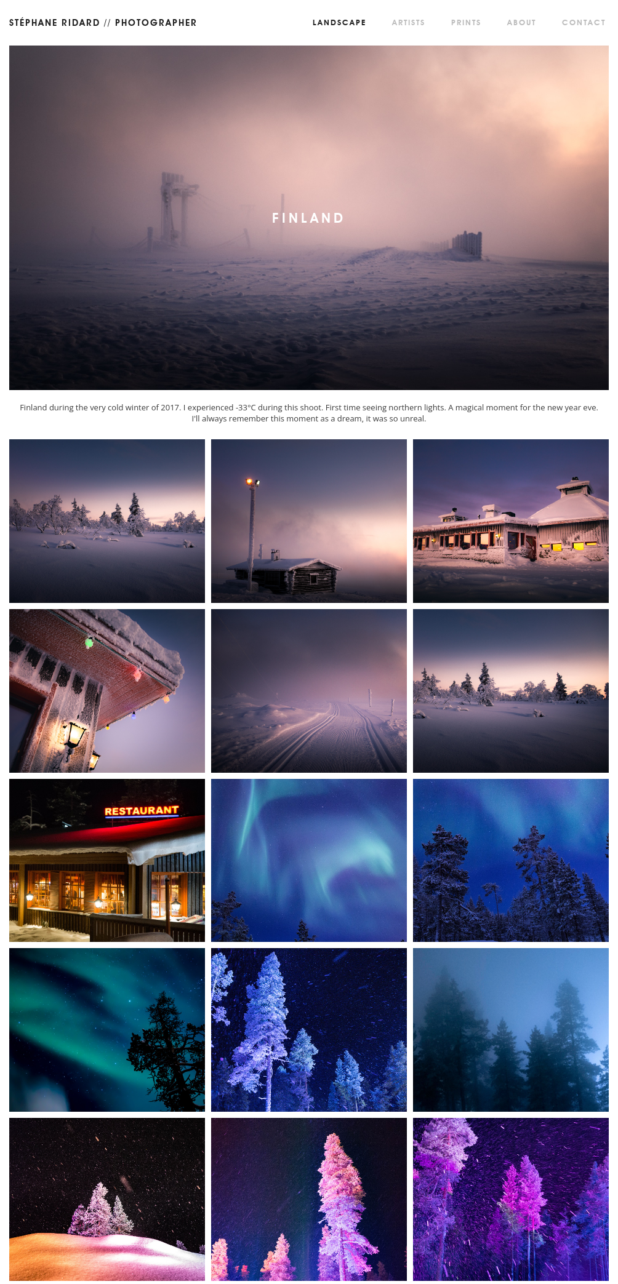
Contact (584, 22)
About (521, 22)
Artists (408, 22)
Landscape (339, 22)
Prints (466, 22)
